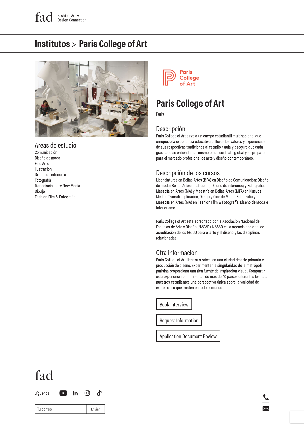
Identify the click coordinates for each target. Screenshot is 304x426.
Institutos (52, 43)
